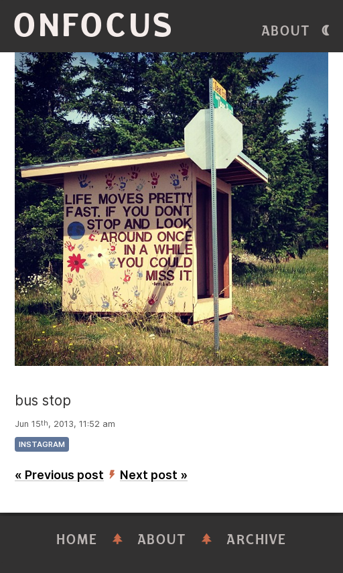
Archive (256, 540)
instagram (42, 444)
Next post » (154, 475)
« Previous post (59, 475)
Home (77, 540)
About (286, 31)
